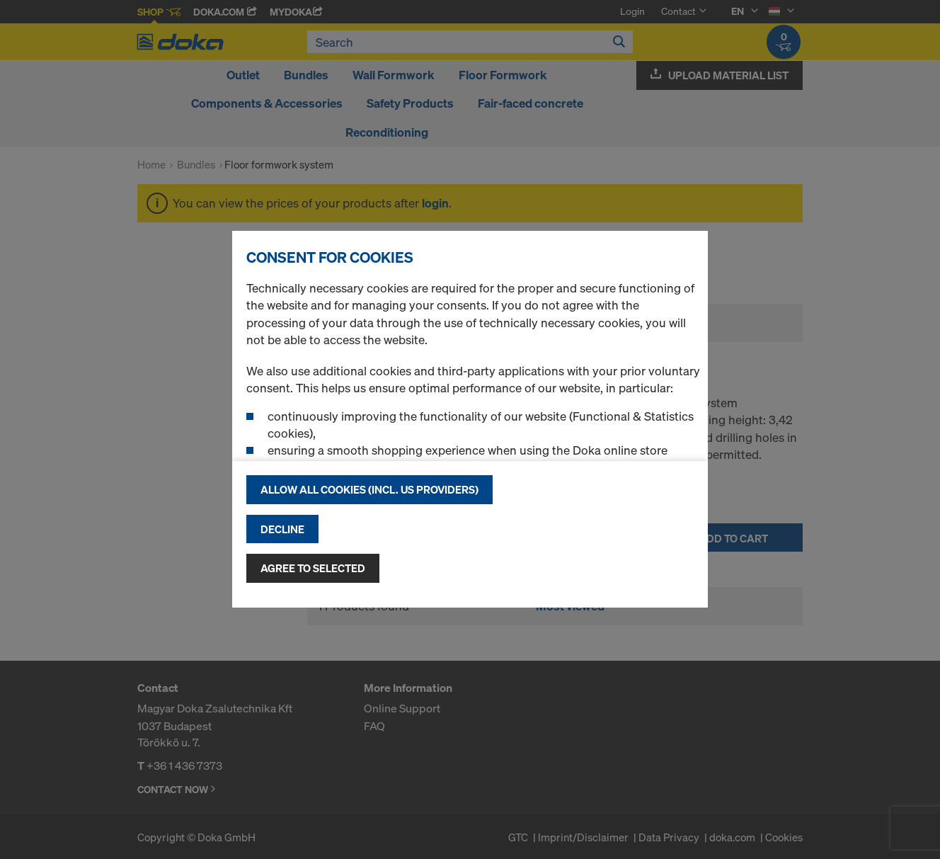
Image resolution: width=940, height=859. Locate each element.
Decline (282, 529)
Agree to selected (312, 568)
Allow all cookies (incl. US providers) (369, 489)
